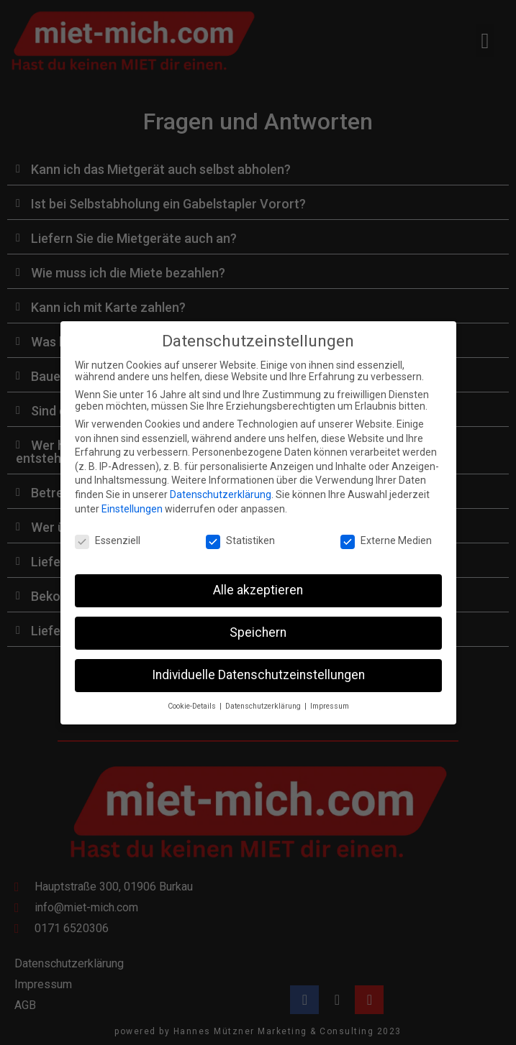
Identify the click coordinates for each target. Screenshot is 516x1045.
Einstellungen (132, 496)
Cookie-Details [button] (193, 694)
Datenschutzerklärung (220, 483)
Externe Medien (386, 529)
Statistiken (240, 529)
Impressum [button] (329, 694)
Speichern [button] (258, 621)
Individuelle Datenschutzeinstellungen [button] (258, 663)
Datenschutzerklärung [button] (264, 694)
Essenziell (107, 529)
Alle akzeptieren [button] (258, 578)
